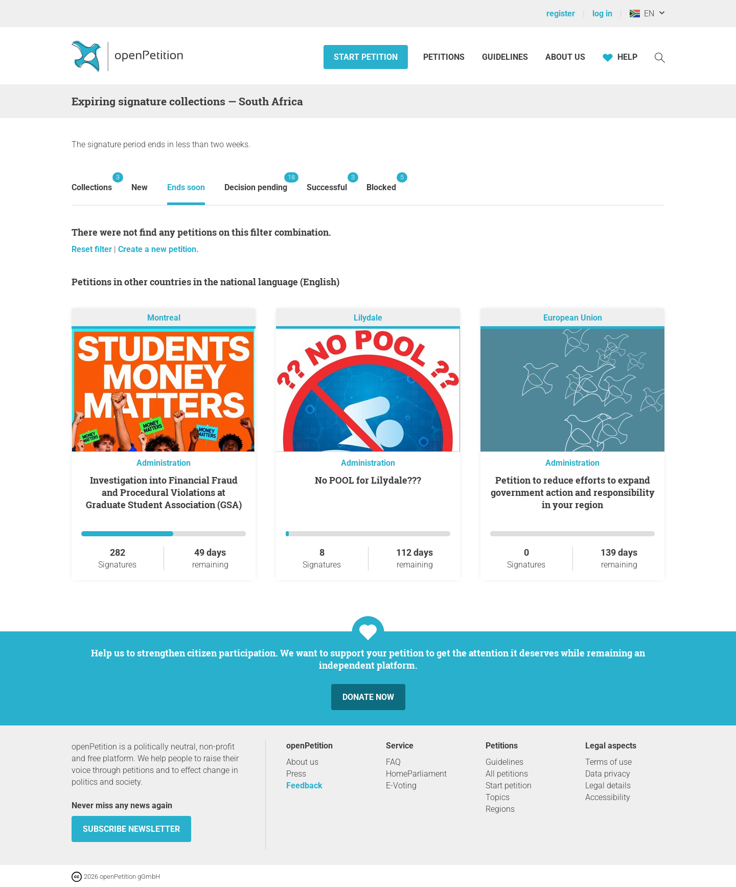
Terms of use (608, 762)
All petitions (507, 774)
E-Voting (401, 785)
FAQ (393, 762)
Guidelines (505, 57)
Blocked (381, 182)
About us (565, 57)
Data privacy (607, 774)
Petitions (445, 57)
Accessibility (607, 797)
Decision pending (255, 182)
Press (296, 774)
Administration (163, 463)
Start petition (366, 57)
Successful (327, 182)
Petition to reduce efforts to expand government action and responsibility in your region (573, 492)
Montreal (163, 318)
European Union (572, 318)
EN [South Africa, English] (642, 13)
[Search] (660, 57)
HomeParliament (416, 774)
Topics (498, 797)
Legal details (608, 785)
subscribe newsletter (131, 829)
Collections (92, 182)
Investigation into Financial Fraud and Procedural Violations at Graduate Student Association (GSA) (164, 492)
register (560, 13)
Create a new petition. (158, 249)
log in (602, 13)
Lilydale (368, 318)
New (139, 187)
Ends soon (186, 187)
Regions (500, 809)
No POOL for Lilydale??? (368, 480)
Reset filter (93, 249)
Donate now (368, 697)
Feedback (304, 785)
